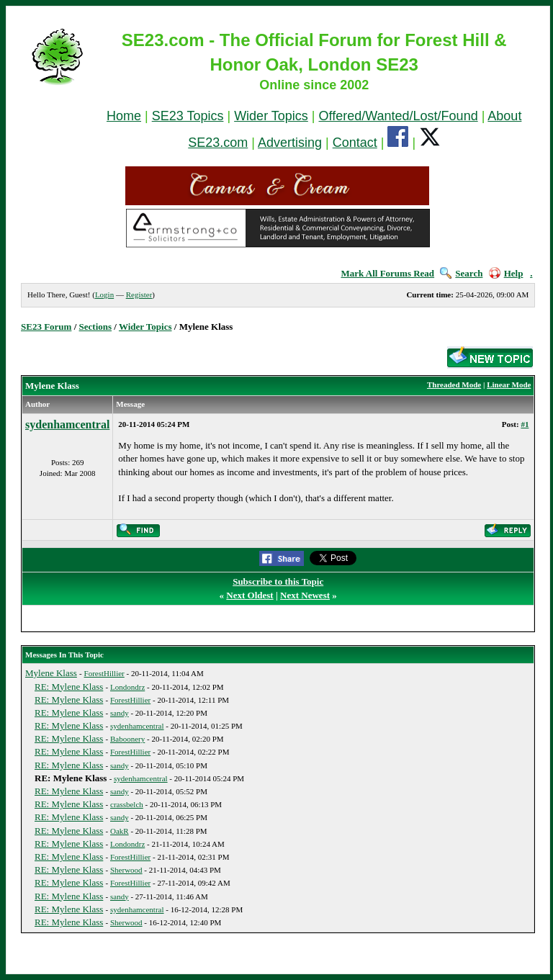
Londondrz (127, 687)
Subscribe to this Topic (278, 581)
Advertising (290, 142)
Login (104, 294)
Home (124, 116)
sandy (119, 713)
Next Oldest (249, 595)
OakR (119, 831)
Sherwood (126, 870)
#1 (525, 424)
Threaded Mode (454, 384)
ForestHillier (104, 673)
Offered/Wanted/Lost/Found (398, 116)
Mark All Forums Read (387, 273)
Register (139, 294)
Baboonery (127, 738)
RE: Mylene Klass (69, 686)
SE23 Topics (188, 116)
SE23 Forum (46, 326)
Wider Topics (271, 116)
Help (506, 273)
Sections (95, 326)
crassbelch (126, 804)
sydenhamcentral (67, 424)
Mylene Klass (51, 672)
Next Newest (305, 595)
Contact (355, 142)
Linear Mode (509, 384)
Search (461, 273)
